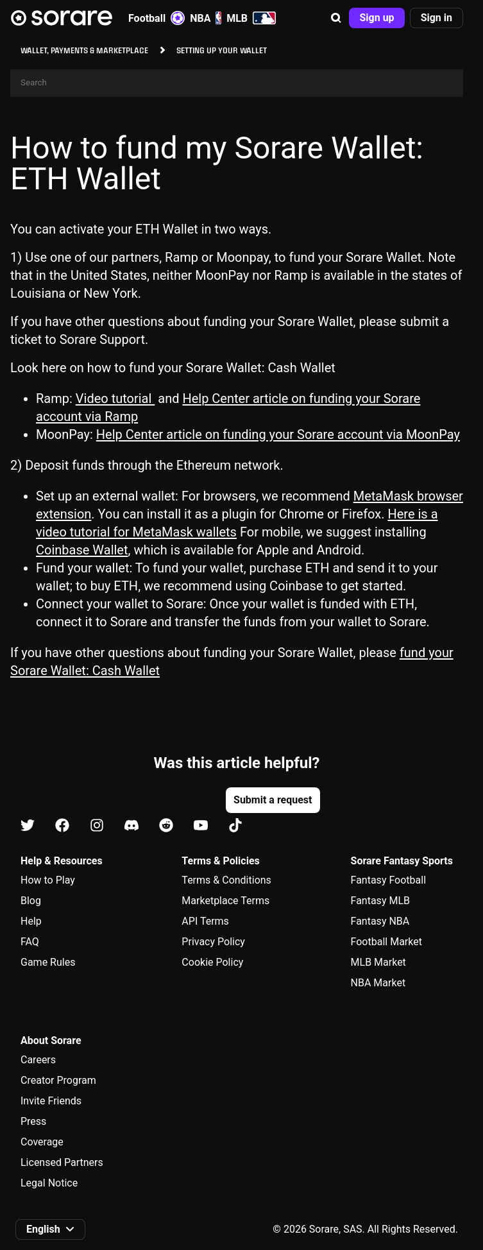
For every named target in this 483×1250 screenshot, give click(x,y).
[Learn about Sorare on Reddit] (166, 826)
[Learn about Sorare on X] (27, 826)
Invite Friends (51, 1101)
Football (156, 18)
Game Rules (48, 962)
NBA (205, 18)
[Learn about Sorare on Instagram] (97, 826)
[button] (336, 18)
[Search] (236, 83)
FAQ (30, 942)
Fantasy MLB (380, 901)
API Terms (205, 921)
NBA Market (378, 983)
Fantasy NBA (380, 921)
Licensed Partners (62, 1162)
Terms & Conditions (226, 880)
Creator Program (58, 1080)
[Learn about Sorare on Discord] (131, 826)
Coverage (42, 1142)
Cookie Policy (212, 962)
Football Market (386, 942)
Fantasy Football (388, 880)
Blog (31, 901)
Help (31, 921)
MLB (251, 18)
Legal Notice (49, 1183)
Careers (38, 1060)
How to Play (48, 880)
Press (33, 1121)
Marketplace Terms (225, 901)
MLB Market (378, 962)
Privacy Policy (213, 942)
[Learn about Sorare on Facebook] (62, 826)
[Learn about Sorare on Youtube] (201, 826)
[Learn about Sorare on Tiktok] (235, 826)
